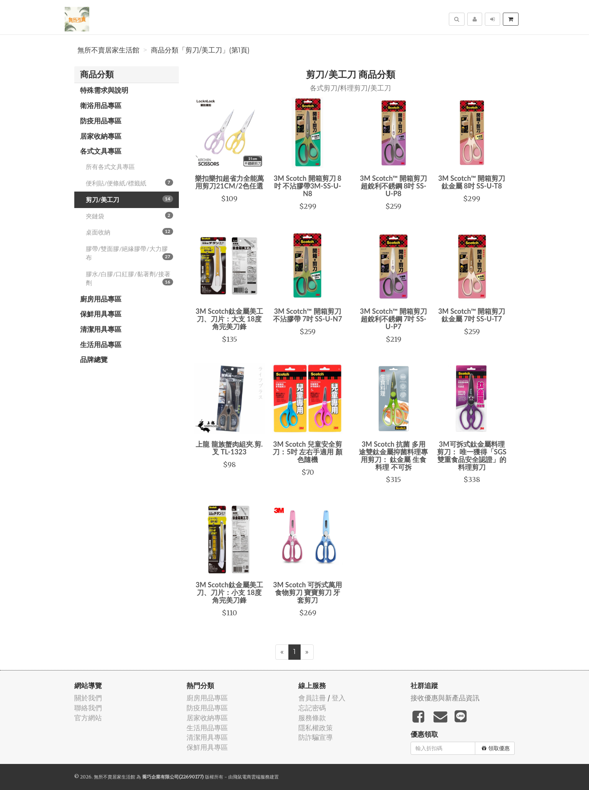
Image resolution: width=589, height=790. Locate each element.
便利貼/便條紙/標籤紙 (129, 183)
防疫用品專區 (100, 120)
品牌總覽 (94, 359)
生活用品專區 (100, 344)
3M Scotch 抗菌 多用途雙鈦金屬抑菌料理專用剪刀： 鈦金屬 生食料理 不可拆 (393, 455)
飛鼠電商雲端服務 (251, 777)
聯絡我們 (88, 707)
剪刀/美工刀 (129, 199)
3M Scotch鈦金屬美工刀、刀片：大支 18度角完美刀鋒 (229, 319)
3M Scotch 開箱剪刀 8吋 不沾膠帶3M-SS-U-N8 (308, 186)
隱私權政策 (315, 727)
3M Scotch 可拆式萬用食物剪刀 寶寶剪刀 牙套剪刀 (307, 592)
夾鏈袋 (129, 216)
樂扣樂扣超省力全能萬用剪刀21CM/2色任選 (229, 182)
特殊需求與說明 (104, 90)
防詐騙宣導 (315, 737)
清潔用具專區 (100, 329)
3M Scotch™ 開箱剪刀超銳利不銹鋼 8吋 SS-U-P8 (393, 186)
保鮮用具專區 (100, 314)
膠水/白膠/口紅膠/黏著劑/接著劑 (129, 278)
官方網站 (88, 717)
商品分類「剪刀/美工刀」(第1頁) (200, 50)
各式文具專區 (100, 151)
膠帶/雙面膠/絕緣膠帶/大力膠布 (129, 253)
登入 (338, 697)
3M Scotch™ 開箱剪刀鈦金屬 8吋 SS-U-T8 (471, 182)
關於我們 (88, 697)
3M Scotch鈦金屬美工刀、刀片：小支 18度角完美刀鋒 (229, 592)
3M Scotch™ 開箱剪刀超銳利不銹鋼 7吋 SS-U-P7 (393, 319)
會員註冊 (312, 697)
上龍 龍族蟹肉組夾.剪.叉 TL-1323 (229, 448)
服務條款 (312, 717)
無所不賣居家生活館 (108, 50)
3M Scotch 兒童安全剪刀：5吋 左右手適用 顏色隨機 (307, 452)
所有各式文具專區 (110, 166)
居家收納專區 (100, 136)
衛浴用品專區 (100, 105)
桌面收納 (129, 232)
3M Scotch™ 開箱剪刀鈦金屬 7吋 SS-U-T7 (471, 315)
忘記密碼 (312, 707)
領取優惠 (496, 748)
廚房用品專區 (100, 299)
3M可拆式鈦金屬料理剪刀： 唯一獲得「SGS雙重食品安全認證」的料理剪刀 (471, 455)
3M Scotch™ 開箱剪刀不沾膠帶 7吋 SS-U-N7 (307, 315)
